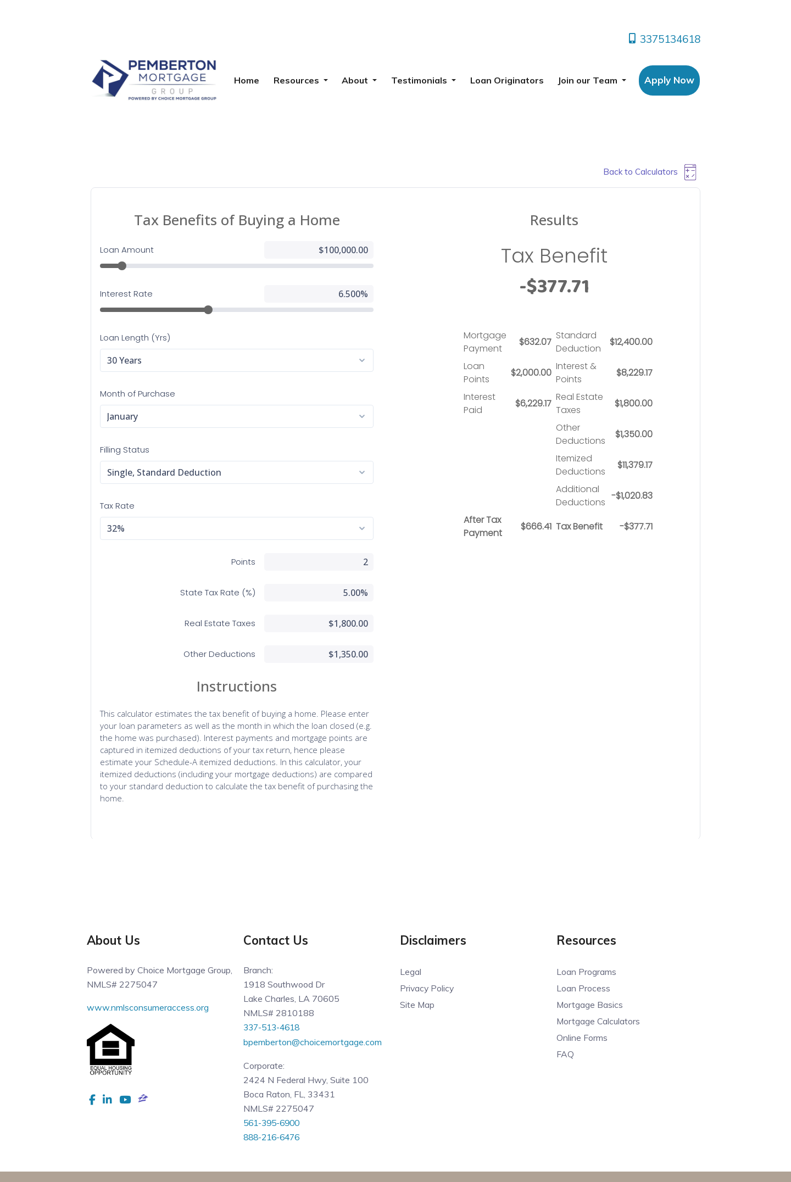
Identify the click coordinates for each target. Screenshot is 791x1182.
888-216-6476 (274, 1135)
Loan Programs (586, 971)
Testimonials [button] (420, 80)
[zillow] (143, 1099)
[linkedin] (107, 1099)
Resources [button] (297, 80)
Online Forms (582, 1037)
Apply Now (669, 80)
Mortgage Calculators (598, 1021)
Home (246, 80)
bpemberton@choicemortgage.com (312, 1041)
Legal (410, 971)
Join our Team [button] (589, 80)
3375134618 (663, 39)
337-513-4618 (274, 1027)
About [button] (356, 80)
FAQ (565, 1054)
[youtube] (125, 1099)
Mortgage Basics (589, 1004)
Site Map (417, 1004)
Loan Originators (507, 80)
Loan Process (583, 988)
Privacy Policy (427, 988)
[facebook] (92, 1099)
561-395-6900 (274, 1121)
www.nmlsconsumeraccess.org (148, 1007)
